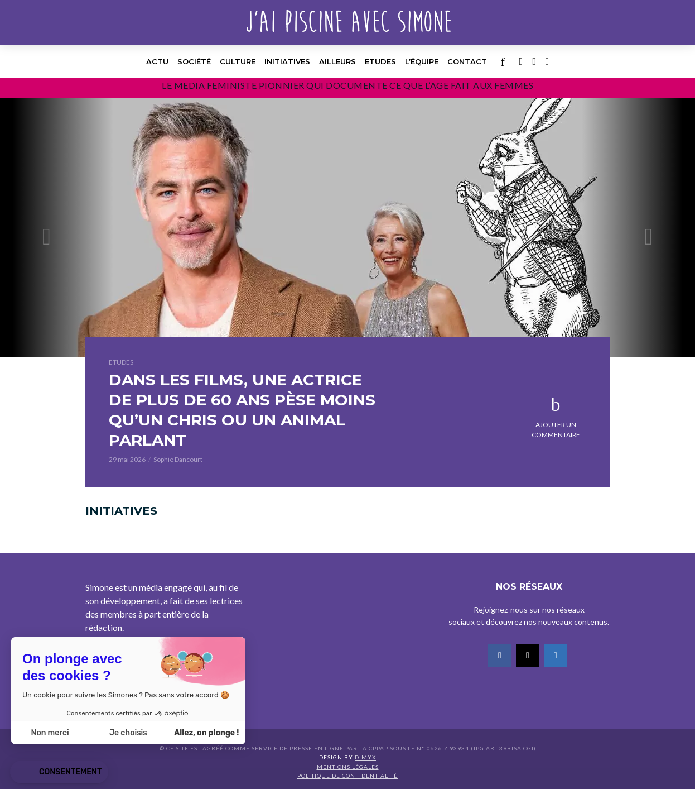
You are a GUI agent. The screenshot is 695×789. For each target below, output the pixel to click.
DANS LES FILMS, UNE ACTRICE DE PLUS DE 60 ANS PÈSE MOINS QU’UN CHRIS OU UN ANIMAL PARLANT (242, 410)
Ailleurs (337, 61)
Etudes (380, 61)
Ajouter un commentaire (556, 429)
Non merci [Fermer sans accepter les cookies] (50, 733)
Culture (237, 61)
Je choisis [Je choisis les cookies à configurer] (128, 733)
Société (194, 61)
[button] (59, 772)
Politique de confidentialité (347, 775)
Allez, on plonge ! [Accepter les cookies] (206, 733)
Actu (157, 61)
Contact (467, 61)
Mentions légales (348, 766)
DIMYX (365, 757)
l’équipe (421, 61)
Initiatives (287, 61)
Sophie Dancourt (177, 459)
